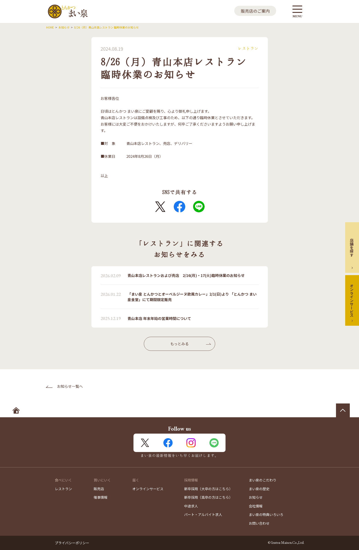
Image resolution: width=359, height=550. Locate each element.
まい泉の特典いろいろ (266, 514)
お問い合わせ (259, 523)
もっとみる (179, 343)
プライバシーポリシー (72, 542)
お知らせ (256, 497)
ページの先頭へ (343, 410)
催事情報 (100, 497)
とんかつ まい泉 (68, 11)
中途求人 (191, 506)
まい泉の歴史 (259, 488)
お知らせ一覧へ (70, 386)
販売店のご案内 (255, 11)
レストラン (63, 488)
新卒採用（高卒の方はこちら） (208, 497)
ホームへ (16, 410)
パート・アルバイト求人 (203, 514)
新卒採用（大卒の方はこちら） (208, 488)
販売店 (99, 488)
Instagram (191, 442)
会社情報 (256, 506)
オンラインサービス (351, 300)
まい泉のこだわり (262, 480)
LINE (199, 206)
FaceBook (179, 206)
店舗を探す (351, 247)
